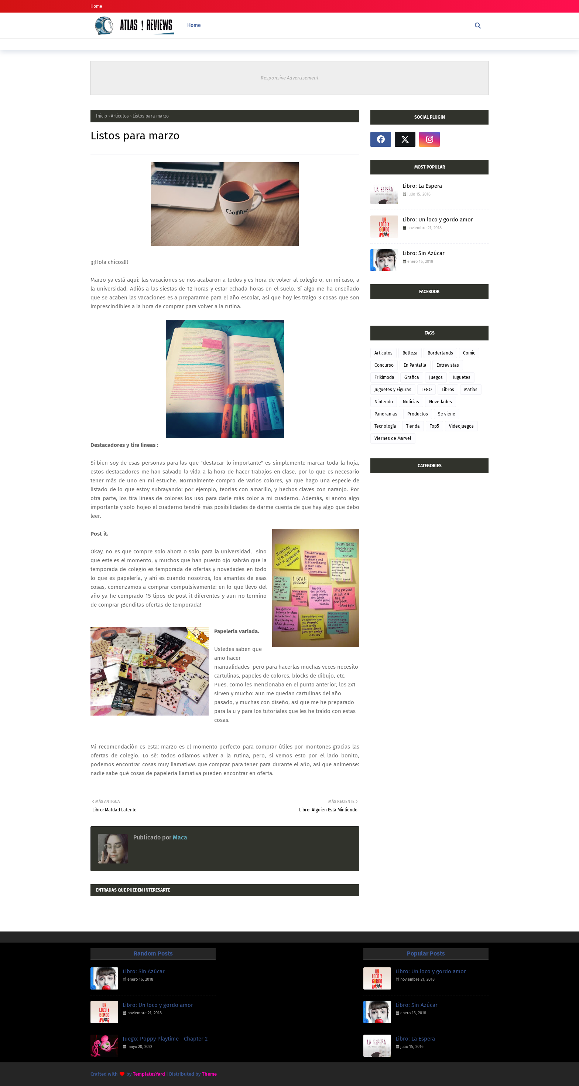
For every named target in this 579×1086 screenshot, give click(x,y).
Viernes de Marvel (392, 438)
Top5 (434, 426)
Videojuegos (461, 426)
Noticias (411, 401)
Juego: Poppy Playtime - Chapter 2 (165, 1038)
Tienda (413, 426)
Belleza (410, 353)
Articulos (120, 116)
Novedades (440, 401)
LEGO (426, 389)
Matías (470, 389)
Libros (448, 389)
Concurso (384, 365)
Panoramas (385, 414)
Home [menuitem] (194, 25)
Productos (417, 414)
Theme (209, 1074)
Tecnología (385, 426)
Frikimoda (384, 377)
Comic (469, 353)
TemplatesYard (149, 1074)
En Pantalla (415, 365)
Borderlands (440, 353)
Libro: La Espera (422, 186)
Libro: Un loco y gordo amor (437, 219)
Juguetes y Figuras (392, 389)
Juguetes (461, 377)
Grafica (411, 377)
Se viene (446, 414)
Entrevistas (447, 365)
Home (96, 6)
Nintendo (383, 401)
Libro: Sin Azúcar (423, 253)
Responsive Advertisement (290, 78)
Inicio (101, 116)
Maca (179, 837)
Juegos (436, 377)
